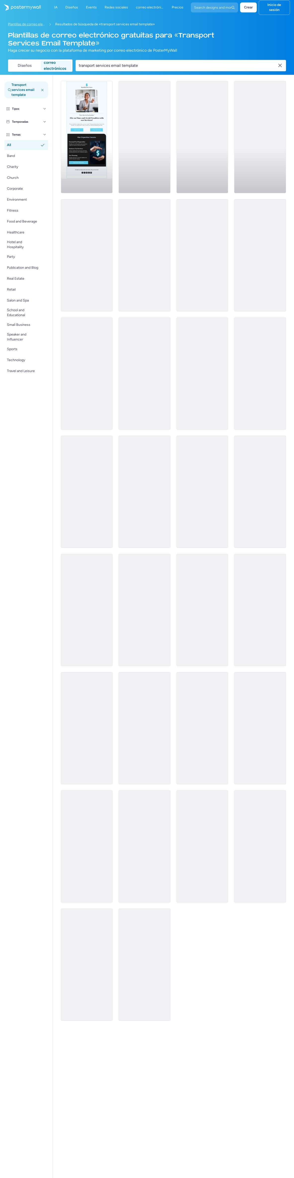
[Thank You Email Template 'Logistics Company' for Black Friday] (87, 846)
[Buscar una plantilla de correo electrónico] (178, 66)
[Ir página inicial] (20, 7)
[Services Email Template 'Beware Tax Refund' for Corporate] (144, 255)
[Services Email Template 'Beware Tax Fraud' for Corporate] (202, 255)
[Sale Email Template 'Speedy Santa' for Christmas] (260, 610)
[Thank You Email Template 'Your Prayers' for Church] (260, 846)
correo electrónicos (55, 66)
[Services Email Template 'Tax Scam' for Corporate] (87, 373)
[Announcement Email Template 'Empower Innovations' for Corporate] (260, 373)
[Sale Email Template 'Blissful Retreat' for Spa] (144, 137)
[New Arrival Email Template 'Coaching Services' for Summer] (87, 965)
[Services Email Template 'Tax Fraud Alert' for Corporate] (202, 373)
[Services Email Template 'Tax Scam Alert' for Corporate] (144, 373)
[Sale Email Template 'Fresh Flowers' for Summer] (144, 728)
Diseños (25, 65)
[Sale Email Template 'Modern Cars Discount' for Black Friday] (202, 846)
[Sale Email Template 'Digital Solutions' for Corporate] (87, 610)
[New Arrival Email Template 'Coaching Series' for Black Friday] (144, 492)
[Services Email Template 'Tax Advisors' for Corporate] (260, 255)
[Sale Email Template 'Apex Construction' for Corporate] (202, 492)
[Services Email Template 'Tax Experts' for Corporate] (202, 137)
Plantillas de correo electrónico (26, 24)
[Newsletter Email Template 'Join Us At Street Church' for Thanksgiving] (144, 610)
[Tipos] (45, 109)
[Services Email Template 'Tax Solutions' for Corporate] (260, 137)
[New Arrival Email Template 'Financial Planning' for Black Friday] (260, 728)
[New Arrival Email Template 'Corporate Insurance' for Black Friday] (202, 728)
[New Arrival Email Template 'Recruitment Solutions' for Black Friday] (87, 728)
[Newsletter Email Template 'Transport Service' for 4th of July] (87, 492)
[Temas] (45, 135)
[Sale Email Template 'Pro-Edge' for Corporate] (260, 492)
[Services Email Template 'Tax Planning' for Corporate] (87, 137)
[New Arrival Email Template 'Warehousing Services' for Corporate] (144, 846)
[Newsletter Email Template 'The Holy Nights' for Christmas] (202, 610)
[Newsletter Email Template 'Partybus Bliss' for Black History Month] (87, 255)
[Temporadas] (45, 122)
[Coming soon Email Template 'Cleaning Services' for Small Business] (144, 965)
